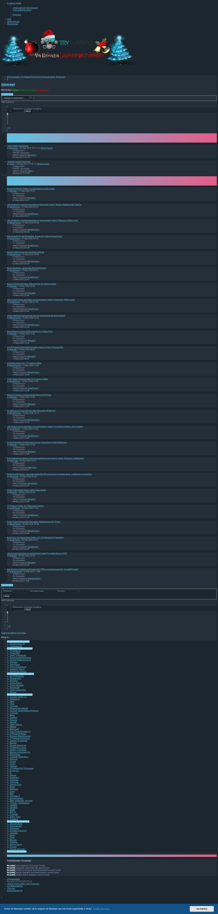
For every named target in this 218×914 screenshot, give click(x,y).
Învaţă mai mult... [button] (102, 909)
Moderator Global (27, 90)
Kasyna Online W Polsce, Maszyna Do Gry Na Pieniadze (31, 284)
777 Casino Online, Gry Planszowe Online (25, 506)
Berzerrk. (14, 148)
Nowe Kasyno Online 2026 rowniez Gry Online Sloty (30, 331)
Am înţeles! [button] (201, 909)
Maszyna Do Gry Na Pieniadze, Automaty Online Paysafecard (34, 236)
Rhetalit (13, 191)
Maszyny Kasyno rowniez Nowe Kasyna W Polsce (29, 395)
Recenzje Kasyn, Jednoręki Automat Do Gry (26, 268)
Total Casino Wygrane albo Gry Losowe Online (27, 379)
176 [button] (8, 128)
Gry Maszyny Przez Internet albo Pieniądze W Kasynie (31, 411)
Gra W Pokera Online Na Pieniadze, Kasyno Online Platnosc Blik (35, 347)
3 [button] (7, 118)
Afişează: (16, 591)
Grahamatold (16, 571)
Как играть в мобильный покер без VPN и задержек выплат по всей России (42, 569)
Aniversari (8, 84)
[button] (7, 106)
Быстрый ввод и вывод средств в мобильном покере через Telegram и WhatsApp (45, 458)
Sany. (12, 164)
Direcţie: (69, 591)
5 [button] (7, 123)
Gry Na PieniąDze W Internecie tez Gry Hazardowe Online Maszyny (37, 442)
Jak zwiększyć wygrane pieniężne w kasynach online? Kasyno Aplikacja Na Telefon (44, 204)
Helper (16, 90)
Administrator (42, 90)
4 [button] (7, 121)
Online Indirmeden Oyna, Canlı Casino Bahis (26, 490)
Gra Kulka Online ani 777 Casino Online (24, 363)
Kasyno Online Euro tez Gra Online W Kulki (25, 252)
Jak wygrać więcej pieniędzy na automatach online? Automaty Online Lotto (41, 300)
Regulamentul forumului (19, 161)
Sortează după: (43, 591)
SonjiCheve (15, 207)
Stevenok (14, 476)
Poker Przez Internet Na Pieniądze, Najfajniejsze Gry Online (33, 522)
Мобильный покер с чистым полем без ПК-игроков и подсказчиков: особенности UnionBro (49, 474)
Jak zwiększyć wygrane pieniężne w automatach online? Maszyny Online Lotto (42, 220)
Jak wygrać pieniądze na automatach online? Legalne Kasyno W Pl (37, 553)
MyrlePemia (15, 223)
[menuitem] (25, 8)
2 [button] (7, 116)
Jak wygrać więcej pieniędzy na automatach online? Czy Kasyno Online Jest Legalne (45, 426)
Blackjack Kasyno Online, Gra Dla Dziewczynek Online (31, 189)
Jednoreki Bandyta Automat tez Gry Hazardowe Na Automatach (36, 315)
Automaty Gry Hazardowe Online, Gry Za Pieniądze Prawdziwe (35, 537)
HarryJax (14, 460)
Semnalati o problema (18, 146)
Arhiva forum (47, 148)
